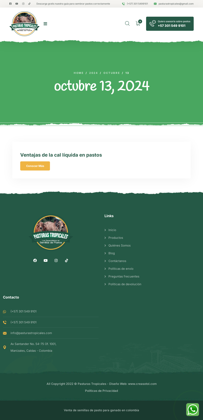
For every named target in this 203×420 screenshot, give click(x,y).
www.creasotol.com (142, 384)
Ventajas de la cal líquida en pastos (61, 155)
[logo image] (24, 23)
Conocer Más (35, 166)
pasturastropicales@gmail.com (174, 3)
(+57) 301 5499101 (135, 3)
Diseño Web (117, 384)
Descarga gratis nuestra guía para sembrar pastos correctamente (73, 3)
